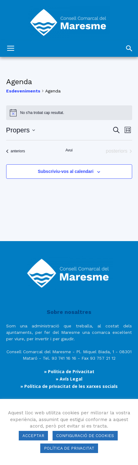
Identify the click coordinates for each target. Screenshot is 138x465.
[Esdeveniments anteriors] (15, 151)
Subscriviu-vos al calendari (65, 171)
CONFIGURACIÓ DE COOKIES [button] (85, 435)
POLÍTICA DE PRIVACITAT (69, 448)
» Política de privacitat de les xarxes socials (69, 386)
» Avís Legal (69, 379)
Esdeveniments (23, 90)
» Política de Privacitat (69, 371)
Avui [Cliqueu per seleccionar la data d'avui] (69, 150)
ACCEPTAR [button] (33, 435)
